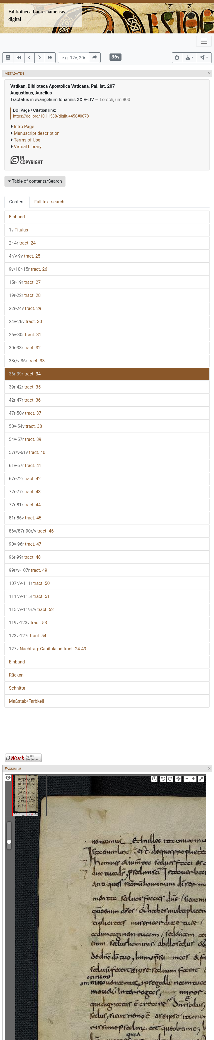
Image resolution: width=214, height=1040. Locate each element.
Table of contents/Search (35, 181)
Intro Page (24, 126)
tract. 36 (25, 400)
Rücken (16, 675)
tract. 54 (27, 635)
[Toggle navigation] (204, 41)
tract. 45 (25, 518)
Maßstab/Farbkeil (26, 701)
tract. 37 (25, 413)
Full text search (49, 201)
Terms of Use (27, 140)
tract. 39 (25, 439)
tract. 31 (25, 334)
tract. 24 (22, 243)
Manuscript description (37, 133)
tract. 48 (25, 557)
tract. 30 (25, 321)
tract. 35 (25, 387)
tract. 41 (25, 465)
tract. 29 (25, 308)
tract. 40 (27, 452)
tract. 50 (29, 583)
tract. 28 (25, 295)
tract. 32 (25, 347)
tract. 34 (25, 374)
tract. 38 (25, 426)
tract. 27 (25, 282)
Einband (17, 216)
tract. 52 (31, 609)
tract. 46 (31, 531)
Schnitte (17, 688)
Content (17, 201)
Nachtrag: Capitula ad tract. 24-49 (47, 648)
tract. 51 (29, 596)
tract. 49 (28, 570)
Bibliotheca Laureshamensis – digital (38, 15)
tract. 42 (25, 478)
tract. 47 (25, 544)
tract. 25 (24, 256)
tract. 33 (27, 360)
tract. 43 (25, 491)
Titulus (18, 230)
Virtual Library (28, 146)
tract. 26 (28, 269)
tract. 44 (25, 504)
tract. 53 (28, 622)
